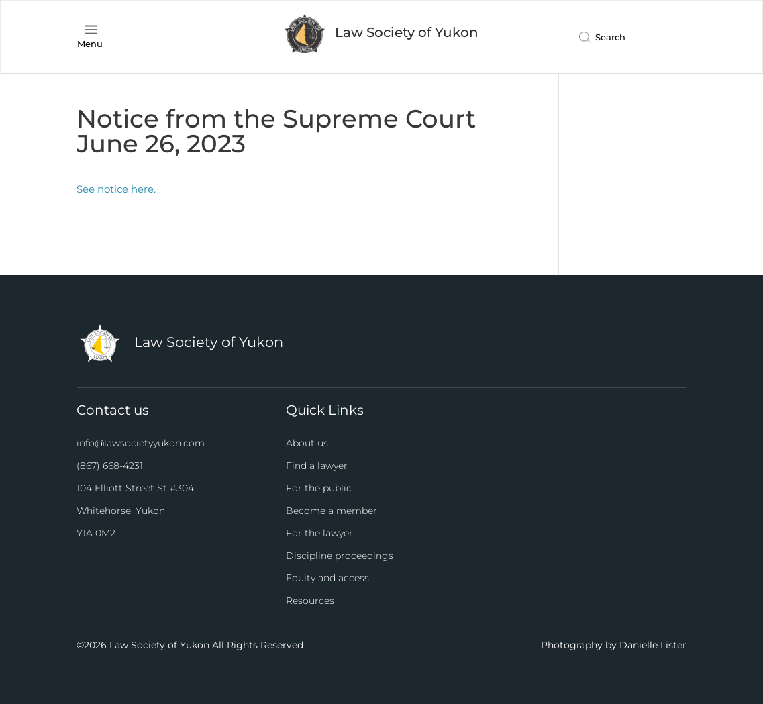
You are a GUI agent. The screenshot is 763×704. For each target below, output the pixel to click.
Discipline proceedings (339, 556)
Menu (90, 43)
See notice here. (116, 189)
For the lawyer (319, 533)
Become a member (331, 511)
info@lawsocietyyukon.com (141, 443)
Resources (310, 601)
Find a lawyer (317, 466)
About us (307, 443)
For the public (319, 488)
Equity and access (327, 578)
